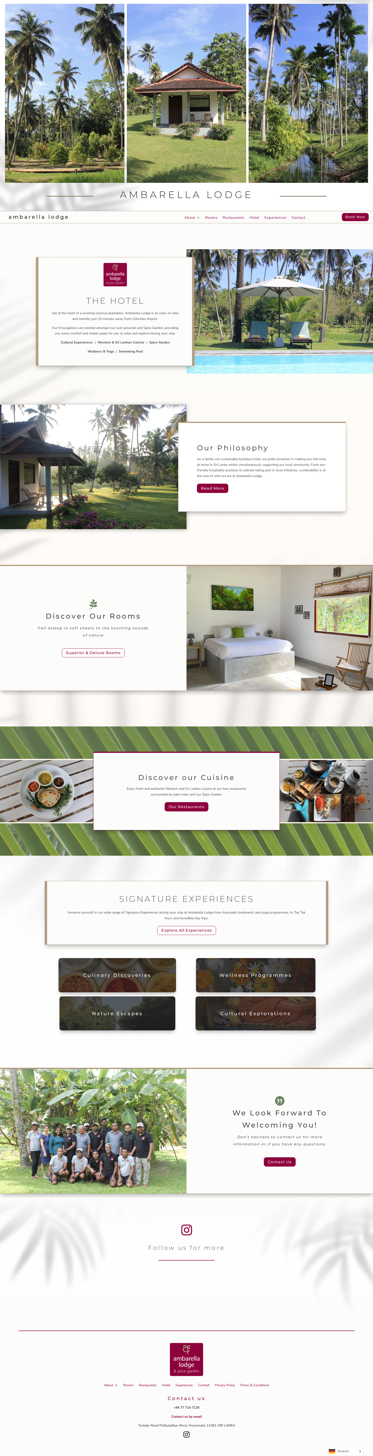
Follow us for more (186, 1247)
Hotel (254, 218)
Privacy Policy (225, 1385)
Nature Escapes (117, 1013)
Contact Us (280, 1162)
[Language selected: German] (344, 1451)
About (189, 218)
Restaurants (233, 218)
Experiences (275, 218)
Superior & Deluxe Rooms (93, 653)
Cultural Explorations (255, 1013)
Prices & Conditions (254, 1385)
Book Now (355, 217)
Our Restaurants (186, 807)
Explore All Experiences (186, 930)
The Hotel (115, 301)
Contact (298, 218)
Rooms (211, 218)
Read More (212, 488)
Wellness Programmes (255, 975)
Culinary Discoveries (117, 975)
